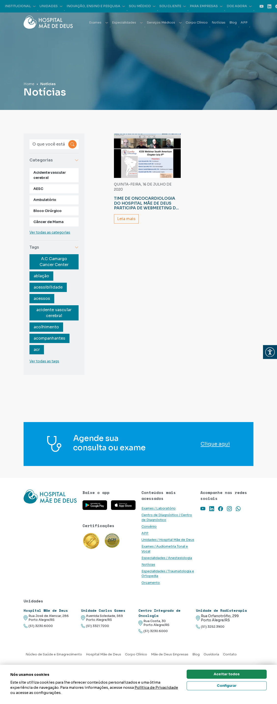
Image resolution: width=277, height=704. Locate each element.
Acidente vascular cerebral (49, 175)
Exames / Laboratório (158, 508)
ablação (41, 276)
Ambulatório (44, 200)
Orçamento (150, 583)
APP (244, 23)
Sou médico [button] (142, 6)
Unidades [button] (51, 6)
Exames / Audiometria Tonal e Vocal (164, 549)
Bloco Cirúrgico (47, 211)
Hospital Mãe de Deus (103, 654)
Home (29, 84)
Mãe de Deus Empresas (169, 654)
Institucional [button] (20, 6)
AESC (38, 188)
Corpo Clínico (197, 23)
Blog (233, 23)
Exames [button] (98, 23)
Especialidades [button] (127, 23)
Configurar (226, 685)
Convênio (149, 527)
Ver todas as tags (44, 361)
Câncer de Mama (48, 222)
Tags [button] (54, 247)
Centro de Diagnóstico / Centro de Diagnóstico (166, 517)
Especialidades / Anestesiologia (166, 558)
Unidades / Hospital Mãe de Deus (167, 540)
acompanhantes (49, 338)
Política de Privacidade (156, 687)
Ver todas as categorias (49, 232)
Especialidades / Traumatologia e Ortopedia (167, 573)
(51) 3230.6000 (38, 626)
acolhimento (46, 327)
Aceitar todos (227, 674)
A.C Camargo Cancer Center (54, 261)
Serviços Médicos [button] (164, 23)
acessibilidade (48, 287)
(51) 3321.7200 (95, 626)
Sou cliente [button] (172, 6)
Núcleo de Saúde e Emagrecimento (54, 654)
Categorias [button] (54, 160)
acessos (42, 298)
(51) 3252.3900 (210, 627)
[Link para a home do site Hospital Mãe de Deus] (50, 497)
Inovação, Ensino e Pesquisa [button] (96, 6)
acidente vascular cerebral (53, 312)
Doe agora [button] (239, 6)
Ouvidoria (211, 654)
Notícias (218, 23)
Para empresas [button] (206, 6)
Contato (230, 654)
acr (37, 349)
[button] (270, 352)
